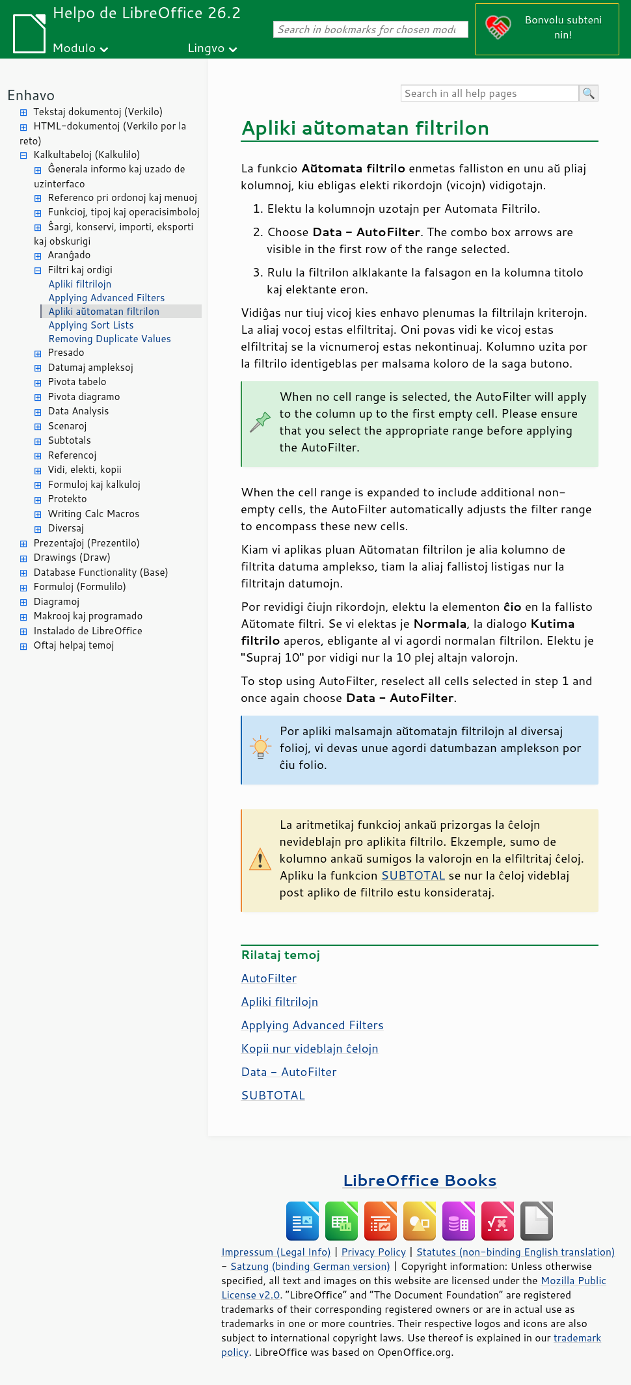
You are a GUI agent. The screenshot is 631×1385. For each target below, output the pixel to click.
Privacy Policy (373, 1251)
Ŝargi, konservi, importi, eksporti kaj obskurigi (113, 234)
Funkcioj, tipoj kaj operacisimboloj (123, 212)
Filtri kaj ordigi (80, 269)
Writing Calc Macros (93, 513)
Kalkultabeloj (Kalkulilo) (87, 154)
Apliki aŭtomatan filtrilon (103, 311)
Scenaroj (67, 426)
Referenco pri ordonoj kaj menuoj (122, 197)
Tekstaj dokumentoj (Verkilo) (98, 111)
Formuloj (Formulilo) (79, 586)
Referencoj (71, 455)
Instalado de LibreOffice (87, 631)
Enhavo (31, 95)
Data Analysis (78, 411)
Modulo (74, 47)
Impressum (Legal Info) (276, 1251)
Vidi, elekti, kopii (84, 469)
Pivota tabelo (77, 381)
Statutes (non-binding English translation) (515, 1251)
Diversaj (65, 528)
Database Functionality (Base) (100, 572)
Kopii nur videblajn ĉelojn (310, 1048)
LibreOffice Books (419, 1179)
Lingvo (206, 47)
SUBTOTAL (413, 875)
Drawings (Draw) (72, 557)
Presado (66, 352)
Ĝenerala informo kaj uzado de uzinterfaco (109, 176)
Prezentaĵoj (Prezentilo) (86, 543)
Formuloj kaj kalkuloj (94, 484)
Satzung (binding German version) (310, 1266)
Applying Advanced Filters (106, 297)
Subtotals (69, 440)
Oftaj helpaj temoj (73, 645)
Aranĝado (68, 255)
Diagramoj (56, 601)
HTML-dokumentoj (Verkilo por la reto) (103, 133)
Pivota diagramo (83, 396)
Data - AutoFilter (288, 1071)
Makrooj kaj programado (87, 616)
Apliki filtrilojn (79, 284)
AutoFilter (269, 977)
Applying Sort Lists (91, 325)
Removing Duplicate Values (109, 338)
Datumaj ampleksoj (90, 367)
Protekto (67, 498)
